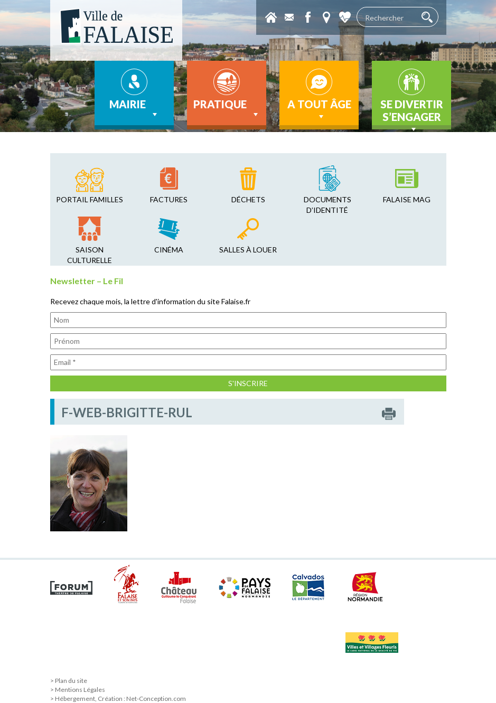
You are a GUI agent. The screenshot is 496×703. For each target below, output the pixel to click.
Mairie (134, 109)
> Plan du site (68, 681)
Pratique (226, 109)
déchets (248, 199)
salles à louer (248, 249)
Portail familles (89, 199)
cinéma (168, 249)
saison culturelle (89, 255)
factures (169, 199)
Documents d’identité (327, 204)
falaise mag (407, 199)
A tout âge (319, 110)
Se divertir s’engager (411, 113)
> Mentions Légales (77, 689)
